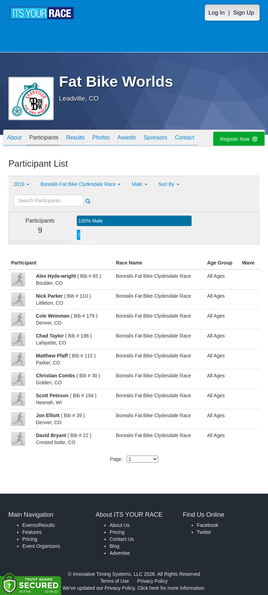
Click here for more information (170, 588)
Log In (216, 12)
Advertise (120, 553)
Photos (101, 139)
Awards (127, 139)
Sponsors (156, 139)
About (14, 139)
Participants (44, 139)
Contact (184, 139)
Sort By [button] (168, 184)
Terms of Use (114, 581)
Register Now (239, 139)
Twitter (204, 532)
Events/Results (38, 525)
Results (75, 139)
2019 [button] (21, 184)
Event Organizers (41, 546)
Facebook (207, 525)
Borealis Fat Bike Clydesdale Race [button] (80, 184)
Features (32, 532)
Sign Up (243, 12)
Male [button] (139, 184)
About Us (120, 525)
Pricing (29, 539)
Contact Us (122, 539)
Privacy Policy (152, 581)
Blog (114, 546)
